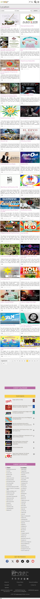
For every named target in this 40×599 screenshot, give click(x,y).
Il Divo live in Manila (26, 141)
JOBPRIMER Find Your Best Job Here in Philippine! (20, 590)
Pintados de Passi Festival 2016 (29, 348)
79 (17, 360)
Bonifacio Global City (30, 241)
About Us (6, 582)
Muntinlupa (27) (24, 481)
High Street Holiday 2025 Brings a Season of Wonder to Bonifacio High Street (23, 406)
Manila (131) (23, 476)
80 (20, 360)
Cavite (5, 195)
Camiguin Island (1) (25, 533)
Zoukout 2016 (24, 164)
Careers (20, 585)
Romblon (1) (23, 540)
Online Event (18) (10, 498)
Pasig (25, 149)
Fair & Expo (31, 195)
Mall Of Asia (26, 287)
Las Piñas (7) (23, 488)
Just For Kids (36, 241)
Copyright (6, 585)
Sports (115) (9, 505)
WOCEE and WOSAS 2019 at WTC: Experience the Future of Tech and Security (22, 424)
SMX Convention (26, 195)
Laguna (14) (23, 512)
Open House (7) (9, 499)
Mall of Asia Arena (7, 149)
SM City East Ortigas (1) (26, 541)
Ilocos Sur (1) (24, 507)
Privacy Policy (20, 582)
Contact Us (33, 585)
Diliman (10, 310)
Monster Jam (4, 141)
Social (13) (8, 503)
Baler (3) (23, 491)
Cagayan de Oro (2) (25, 500)
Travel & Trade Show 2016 (27, 187)
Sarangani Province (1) (25, 548)
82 (25, 360)
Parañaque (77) (24, 483)
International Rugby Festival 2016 (9, 256)
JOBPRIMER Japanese (33, 590)
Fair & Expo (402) (9, 483)
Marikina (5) (23, 484)
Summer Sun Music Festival (8, 118)
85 (32, 360)
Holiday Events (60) (10, 492)
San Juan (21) (24, 486)
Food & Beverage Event (8, 241)
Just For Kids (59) (10, 494)
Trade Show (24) (9, 506)
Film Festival (9, 287)
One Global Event (25, 118)
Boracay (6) (23, 497)
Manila (5, 287)
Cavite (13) (23, 502)
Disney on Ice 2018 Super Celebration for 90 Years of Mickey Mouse (22, 436)
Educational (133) (10, 479)
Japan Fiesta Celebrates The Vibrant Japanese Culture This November (21, 454)
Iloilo (24, 356)
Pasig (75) (23, 474)
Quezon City (6, 310)
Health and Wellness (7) (11, 491)
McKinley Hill (29, 310)
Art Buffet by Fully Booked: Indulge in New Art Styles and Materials (22, 412)
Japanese (7, 587)
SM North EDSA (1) (25, 547)
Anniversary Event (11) (11, 469)
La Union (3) (23, 510)
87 (37, 360)
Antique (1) (23, 528)
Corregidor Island (26, 218)
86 (35, 360)
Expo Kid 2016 (24, 233)
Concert (22, 150)
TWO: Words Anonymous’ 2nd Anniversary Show (9, 26)
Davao (25, 264)
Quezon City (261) (25, 478)
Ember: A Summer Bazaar (7, 302)
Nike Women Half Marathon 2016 (9, 187)
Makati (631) (23, 469)
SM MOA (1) (23, 545)
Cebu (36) (23, 503)
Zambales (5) (23, 526)
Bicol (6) (22, 531)
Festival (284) (9, 484)
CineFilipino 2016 (5, 279)
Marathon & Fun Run (10, 195)
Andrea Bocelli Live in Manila (8, 164)
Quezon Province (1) (25, 521)
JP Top (31, 2)
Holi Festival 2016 (25, 279)
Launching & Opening (33, 172)
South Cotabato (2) (25, 550)
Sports (11, 149)
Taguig (25, 241)
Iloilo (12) (23, 509)
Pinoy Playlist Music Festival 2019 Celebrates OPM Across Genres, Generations (20, 443)
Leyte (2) (23, 514)
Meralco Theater (35, 149)
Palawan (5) (23, 517)
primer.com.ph (19, 594)
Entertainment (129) (10, 481)
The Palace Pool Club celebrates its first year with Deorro (30, 325)
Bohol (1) (23, 495)
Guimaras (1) (23, 534)
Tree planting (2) (9, 508)
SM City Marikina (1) (25, 543)
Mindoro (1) (23, 536)
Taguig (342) (23, 471)
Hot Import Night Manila (27, 95)
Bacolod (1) (23, 529)
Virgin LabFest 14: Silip (18, 399)
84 (30, 360)
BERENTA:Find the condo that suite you (7, 590)
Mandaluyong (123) (25, 472)
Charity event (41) (10, 478)
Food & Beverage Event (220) (12, 486)
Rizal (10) (23, 522)
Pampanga (6, 356)
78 (15, 360)
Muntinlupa (6, 218)
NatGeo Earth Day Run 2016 (8, 325)
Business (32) (9, 474)
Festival (29, 287)
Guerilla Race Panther (26, 210)
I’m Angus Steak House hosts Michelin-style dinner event (8, 49)
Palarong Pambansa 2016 (27, 26)
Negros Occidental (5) (25, 515)
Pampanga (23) (24, 519)
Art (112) (8, 471)
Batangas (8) (23, 493)
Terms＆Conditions (33, 582)
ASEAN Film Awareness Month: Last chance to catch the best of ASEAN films (9, 96)
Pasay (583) (23, 479)
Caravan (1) (8, 476)
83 (27, 360)
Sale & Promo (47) (10, 501)
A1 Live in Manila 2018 (18, 447)
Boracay (25, 172)
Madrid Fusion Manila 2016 (28, 61)
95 (4, 363)
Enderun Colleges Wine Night (28, 302)
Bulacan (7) (23, 498)
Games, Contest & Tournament (13, 218)
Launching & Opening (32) (11, 496)
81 (22, 360)
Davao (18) (23, 505)
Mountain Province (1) (25, 538)
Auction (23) (9, 472)
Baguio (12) (23, 490)
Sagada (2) (23, 524)
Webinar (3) (8, 510)
